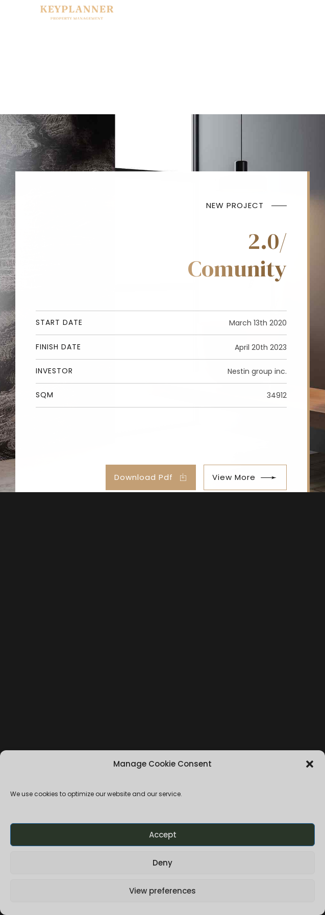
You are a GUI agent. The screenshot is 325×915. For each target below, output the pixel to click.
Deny (162, 862)
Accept (163, 834)
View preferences (162, 890)
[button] (310, 764)
